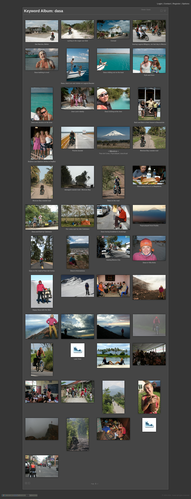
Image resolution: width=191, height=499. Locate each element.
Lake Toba (77, 359)
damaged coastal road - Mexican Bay (77, 190)
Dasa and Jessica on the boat (41, 122)
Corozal (113, 41)
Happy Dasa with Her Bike (42, 310)
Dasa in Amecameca (77, 271)
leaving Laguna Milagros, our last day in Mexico (149, 44)
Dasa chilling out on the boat (113, 72)
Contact (167, 4)
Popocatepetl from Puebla (149, 225)
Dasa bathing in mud (41, 72)
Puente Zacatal (77, 151)
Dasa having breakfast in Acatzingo (113, 232)
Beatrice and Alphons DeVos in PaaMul (42, 161)
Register (176, 4)
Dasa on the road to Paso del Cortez (41, 271)
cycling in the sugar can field (77, 41)
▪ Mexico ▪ (113, 151)
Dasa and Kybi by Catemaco (42, 232)
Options (185, 4)
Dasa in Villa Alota (149, 262)
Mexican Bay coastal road (149, 151)
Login (159, 4)
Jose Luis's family (77, 111)
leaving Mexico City (113, 260)
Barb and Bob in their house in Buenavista (149, 122)
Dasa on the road (113, 201)
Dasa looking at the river (113, 111)
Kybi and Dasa (149, 75)
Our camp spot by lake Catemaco (77, 229)
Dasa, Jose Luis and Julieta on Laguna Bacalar (77, 83)
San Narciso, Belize (42, 44)
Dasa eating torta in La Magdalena (149, 186)
